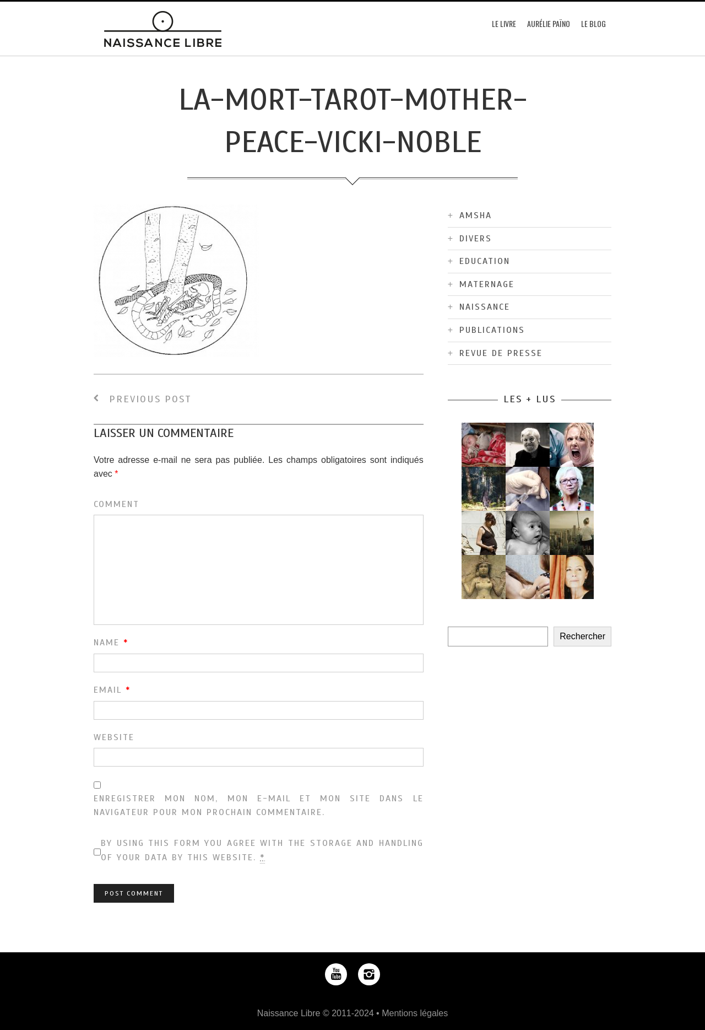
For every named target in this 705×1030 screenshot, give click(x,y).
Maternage (486, 284)
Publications (492, 330)
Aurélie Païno (548, 23)
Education (484, 261)
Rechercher (582, 636)
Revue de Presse (501, 353)
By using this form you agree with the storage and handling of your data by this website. (262, 851)
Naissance (484, 306)
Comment (116, 504)
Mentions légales (415, 1013)
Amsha (475, 215)
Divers (475, 238)
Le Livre (504, 23)
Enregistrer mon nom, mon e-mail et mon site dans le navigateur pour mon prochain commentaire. (259, 805)
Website (114, 737)
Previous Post (143, 399)
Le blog (593, 23)
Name (111, 642)
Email (112, 689)
